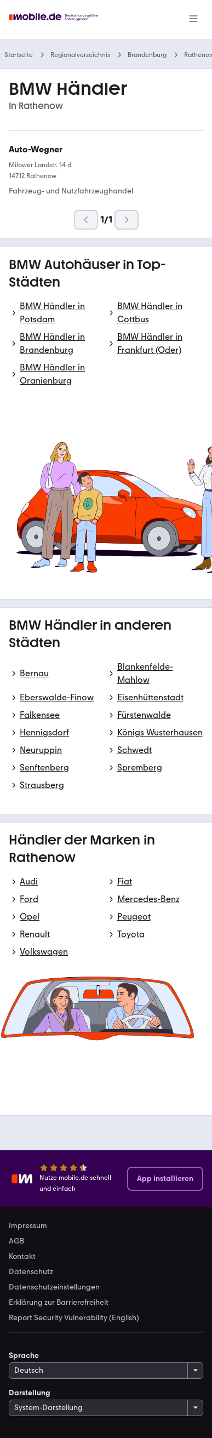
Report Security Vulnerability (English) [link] (74, 1318)
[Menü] (193, 20)
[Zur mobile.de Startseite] (55, 20)
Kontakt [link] (22, 1256)
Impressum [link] (28, 1226)
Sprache (24, 1355)
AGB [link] (16, 1241)
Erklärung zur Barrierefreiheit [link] (58, 1302)
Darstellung (29, 1392)
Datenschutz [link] (31, 1272)
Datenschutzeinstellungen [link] (54, 1287)
